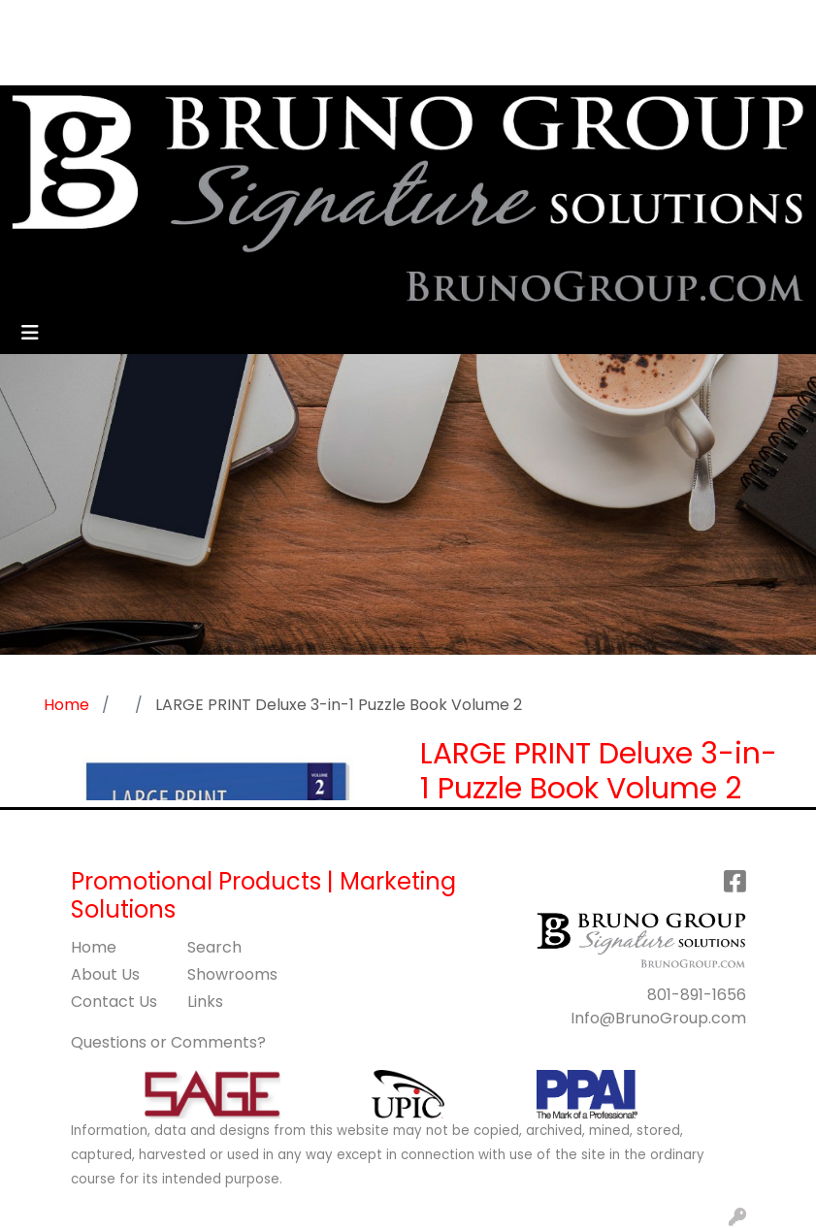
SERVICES (212, 21)
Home (93, 947)
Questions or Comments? (168, 1042)
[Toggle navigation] (30, 332)
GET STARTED (235, 63)
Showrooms (232, 974)
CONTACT (331, 21)
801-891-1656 (696, 995)
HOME (41, 21)
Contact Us (114, 1001)
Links (205, 1001)
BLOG (149, 63)
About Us (105, 974)
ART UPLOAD (66, 63)
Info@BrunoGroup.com (658, 1018)
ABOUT (104, 21)
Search (459, 21)
